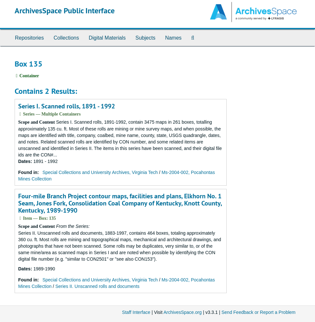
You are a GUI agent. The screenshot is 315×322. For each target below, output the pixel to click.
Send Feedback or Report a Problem (258, 312)
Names (173, 38)
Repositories (29, 38)
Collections (66, 38)
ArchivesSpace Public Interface (65, 11)
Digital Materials (107, 38)
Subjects (145, 38)
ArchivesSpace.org (182, 312)
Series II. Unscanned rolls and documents (97, 286)
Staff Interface (136, 312)
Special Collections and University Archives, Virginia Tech (100, 172)
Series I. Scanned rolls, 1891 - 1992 (66, 106)
